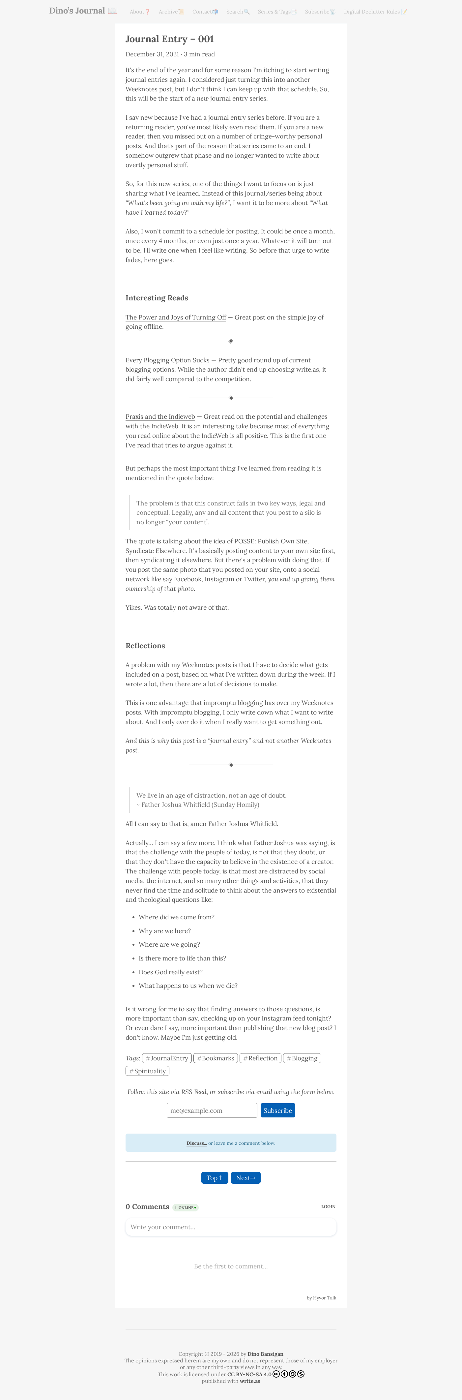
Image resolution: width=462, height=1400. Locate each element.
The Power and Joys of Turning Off (176, 317)
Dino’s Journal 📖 (83, 10)
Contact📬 (205, 11)
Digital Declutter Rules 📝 (376, 11)
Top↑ (215, 1178)
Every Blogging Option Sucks (168, 360)
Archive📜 (172, 11)
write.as (250, 1381)
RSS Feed (194, 1092)
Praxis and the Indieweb (160, 416)
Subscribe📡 (320, 11)
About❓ (140, 11)
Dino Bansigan (265, 1354)
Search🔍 (238, 11)
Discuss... (197, 1143)
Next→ (245, 1178)
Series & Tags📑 (277, 11)
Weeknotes (142, 89)
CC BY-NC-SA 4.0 (265, 1374)
